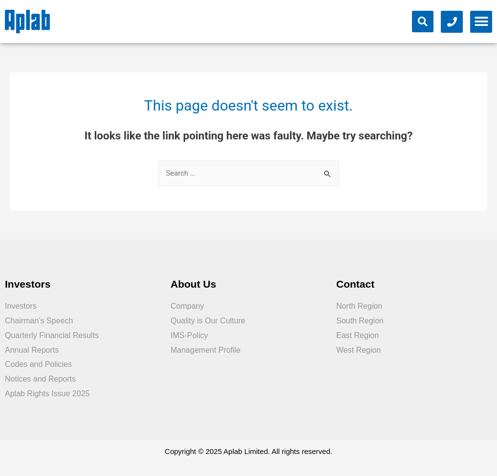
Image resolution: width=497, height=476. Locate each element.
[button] (481, 22)
